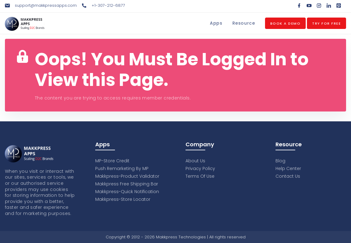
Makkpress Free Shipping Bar (126, 184)
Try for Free (326, 23)
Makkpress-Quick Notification (127, 191)
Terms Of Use (200, 176)
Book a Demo (285, 23)
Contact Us (287, 176)
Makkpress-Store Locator (122, 199)
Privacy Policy (200, 168)
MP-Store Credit (112, 161)
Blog (280, 161)
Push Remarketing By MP (122, 168)
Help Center (288, 168)
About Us (195, 161)
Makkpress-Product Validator (127, 176)
